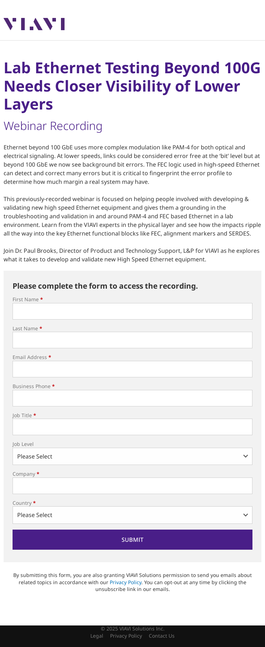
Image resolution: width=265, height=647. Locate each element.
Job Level (23, 444)
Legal (96, 635)
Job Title (24, 415)
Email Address (32, 357)
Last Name (27, 328)
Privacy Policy (125, 582)
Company (26, 473)
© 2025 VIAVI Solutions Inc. (133, 628)
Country (24, 502)
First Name (28, 299)
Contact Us (162, 635)
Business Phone (34, 386)
